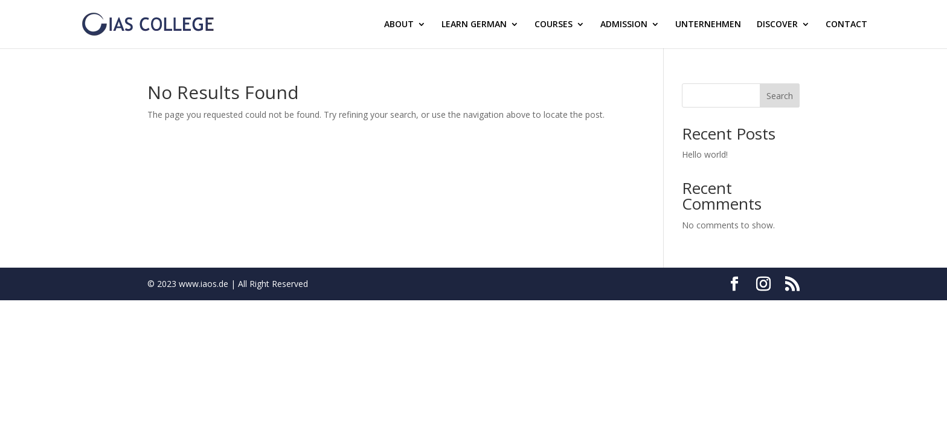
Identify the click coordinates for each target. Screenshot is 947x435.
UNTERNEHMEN (708, 25)
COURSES (553, 25)
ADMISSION (623, 25)
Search (779, 96)
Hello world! (705, 154)
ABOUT (399, 25)
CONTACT (846, 25)
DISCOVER (777, 25)
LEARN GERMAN (474, 25)
